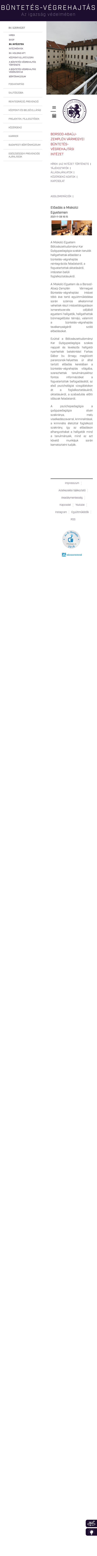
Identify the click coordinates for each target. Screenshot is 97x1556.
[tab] (22, 28)
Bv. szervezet (17, 27)
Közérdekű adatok (63, 177)
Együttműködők (80, 512)
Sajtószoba (16, 92)
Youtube (80, 505)
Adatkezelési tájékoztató (72, 490)
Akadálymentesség (72, 498)
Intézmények (16, 48)
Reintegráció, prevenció (23, 101)
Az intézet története (74, 164)
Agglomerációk (61, 196)
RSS (73, 519)
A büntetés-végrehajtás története (22, 63)
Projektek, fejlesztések (24, 119)
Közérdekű (15, 127)
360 (91, 1523)
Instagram (61, 512)
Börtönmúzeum (17, 76)
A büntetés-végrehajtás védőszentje (22, 71)
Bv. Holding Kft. (17, 53)
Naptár (54, 116)
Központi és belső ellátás (25, 110)
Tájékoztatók (60, 168)
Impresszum (72, 483)
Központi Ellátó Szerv (21, 57)
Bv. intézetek (16, 44)
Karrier (13, 136)
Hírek (12, 35)
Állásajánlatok (62, 172)
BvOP (11, 39)
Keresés (94, 14)
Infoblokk (91, 1532)
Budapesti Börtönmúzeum (24, 144)
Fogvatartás (16, 84)
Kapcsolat (58, 181)
